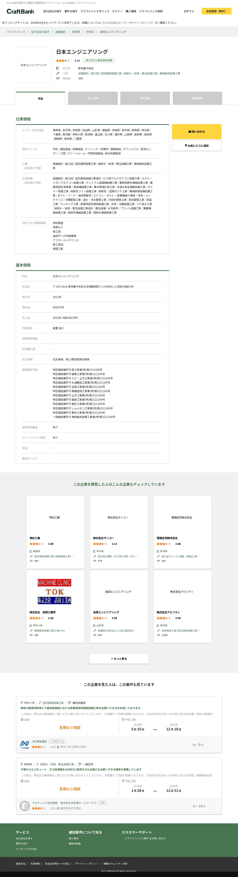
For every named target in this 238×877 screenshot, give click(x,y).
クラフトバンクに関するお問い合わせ (145, 838)
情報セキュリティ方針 (116, 863)
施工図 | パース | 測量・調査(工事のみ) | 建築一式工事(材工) (193, 556)
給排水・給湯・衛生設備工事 (141, 73)
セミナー (117, 11)
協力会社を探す (52, 11)
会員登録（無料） (216, 11)
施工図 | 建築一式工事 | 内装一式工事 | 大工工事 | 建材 (126, 556)
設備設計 (61, 32)
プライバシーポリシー (86, 863)
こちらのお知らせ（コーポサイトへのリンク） (127, 22)
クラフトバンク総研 (151, 11)
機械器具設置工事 (170, 73)
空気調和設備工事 (111, 73)
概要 (40, 98)
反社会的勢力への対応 (57, 863)
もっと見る (119, 658)
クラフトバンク (16, 32)
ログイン (189, 11)
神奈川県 (38, 625)
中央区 (90, 32)
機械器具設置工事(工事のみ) (49, 630)
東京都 (76, 32)
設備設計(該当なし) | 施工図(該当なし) (118, 630)
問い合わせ (197, 131)
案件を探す (71, 11)
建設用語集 (75, 843)
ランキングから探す (27, 849)
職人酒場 (131, 11)
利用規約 (35, 863)
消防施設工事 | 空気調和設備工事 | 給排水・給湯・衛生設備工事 (196, 630)
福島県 (36, 551)
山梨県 (100, 625)
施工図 (95, 73)
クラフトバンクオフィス (95, 11)
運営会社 (20, 863)
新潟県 (163, 551)
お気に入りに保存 (197, 146)
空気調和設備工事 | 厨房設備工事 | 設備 (55, 556)
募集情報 (197, 98)
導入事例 (73, 838)
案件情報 (145, 98)
